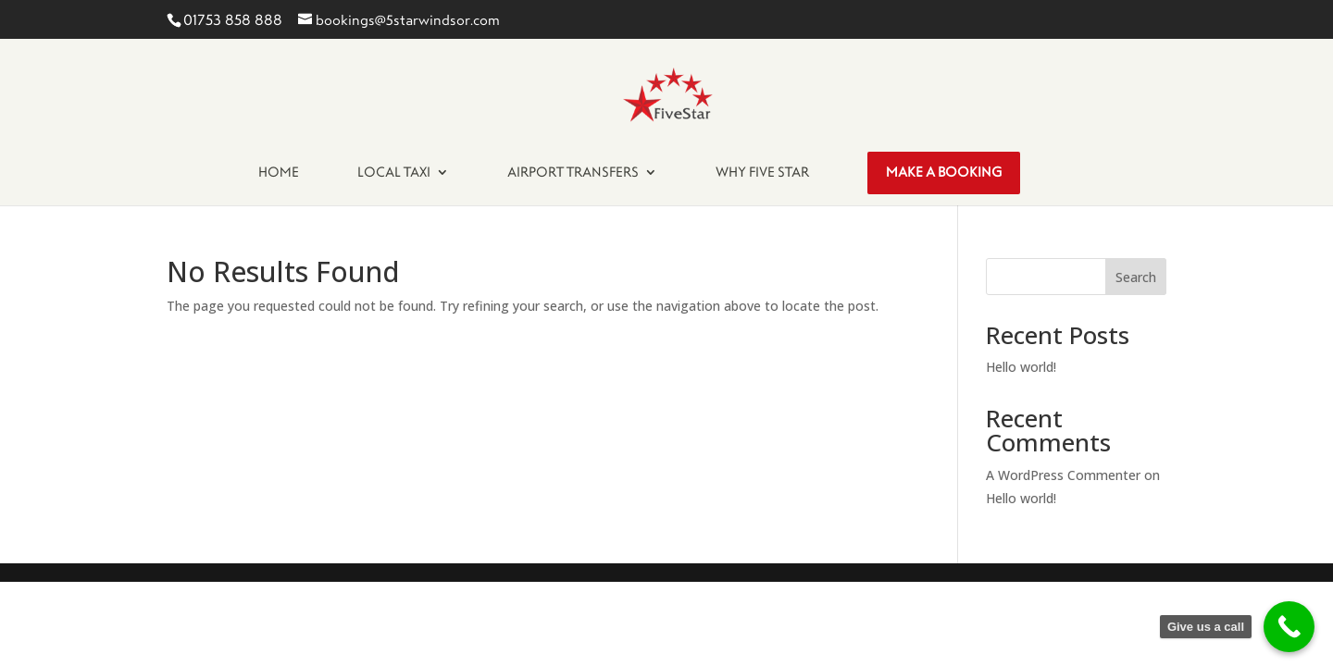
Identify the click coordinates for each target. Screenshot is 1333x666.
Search (1135, 277)
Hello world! (1021, 367)
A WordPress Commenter (1063, 475)
